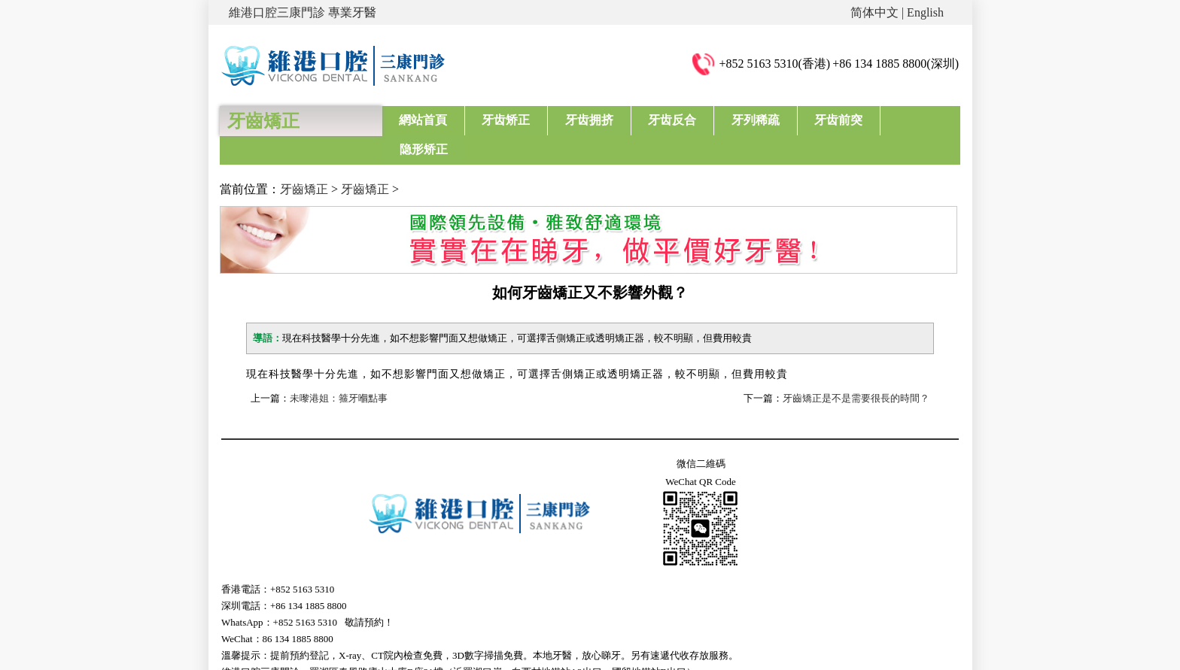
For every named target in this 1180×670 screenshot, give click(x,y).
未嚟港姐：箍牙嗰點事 (339, 369)
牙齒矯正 (304, 160)
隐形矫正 (917, 120)
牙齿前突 (834, 120)
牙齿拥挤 (588, 120)
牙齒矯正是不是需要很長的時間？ (856, 369)
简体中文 (874, 12)
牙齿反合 (670, 120)
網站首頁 (423, 120)
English (925, 12)
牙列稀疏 (752, 120)
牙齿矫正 (506, 120)
